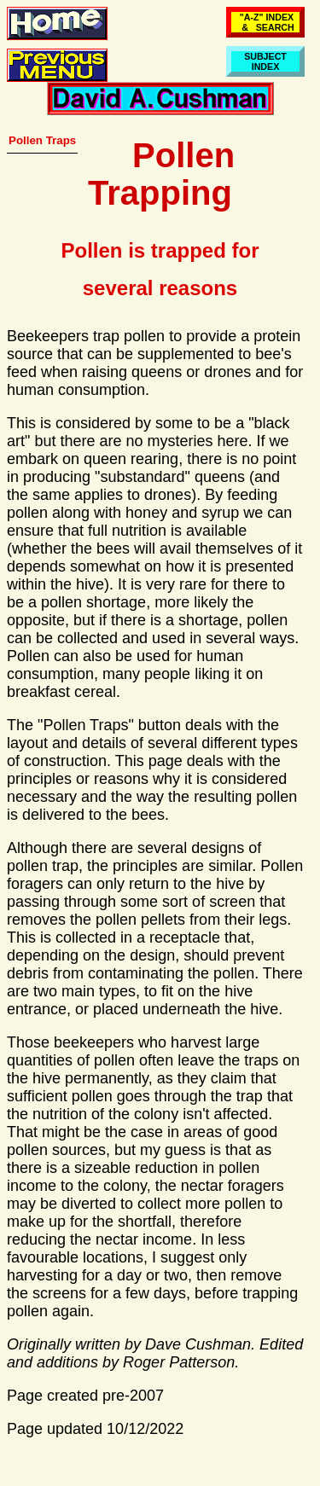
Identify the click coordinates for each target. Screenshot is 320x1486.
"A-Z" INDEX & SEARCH (265, 22)
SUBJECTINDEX (265, 61)
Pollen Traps (42, 140)
